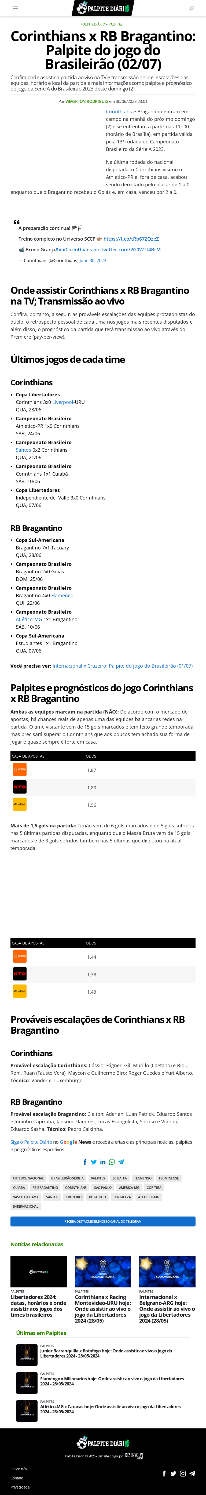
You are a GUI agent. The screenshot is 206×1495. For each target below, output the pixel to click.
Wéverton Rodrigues (86, 101)
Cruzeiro (73, 1197)
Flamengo (62, 595)
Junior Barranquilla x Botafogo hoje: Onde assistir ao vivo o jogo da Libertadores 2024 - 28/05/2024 (106, 1353)
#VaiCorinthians (73, 249)
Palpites (116, 24)
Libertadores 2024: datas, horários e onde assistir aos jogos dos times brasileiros (38, 1306)
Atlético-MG (29, 619)
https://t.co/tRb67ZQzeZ (131, 239)
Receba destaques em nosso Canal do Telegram (102, 1221)
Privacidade (20, 1487)
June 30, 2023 (93, 260)
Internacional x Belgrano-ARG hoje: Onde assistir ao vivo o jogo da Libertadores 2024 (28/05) (167, 1309)
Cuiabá (19, 1187)
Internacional (25, 1206)
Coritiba (154, 1187)
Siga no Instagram (182, 1473)
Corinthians (119, 111)
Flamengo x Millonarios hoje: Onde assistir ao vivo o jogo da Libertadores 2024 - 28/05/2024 (112, 1381)
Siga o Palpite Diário (31, 1142)
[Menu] (15, 8)
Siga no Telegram (192, 1473)
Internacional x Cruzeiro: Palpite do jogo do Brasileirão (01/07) (123, 666)
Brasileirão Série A (67, 1178)
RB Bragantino (45, 1187)
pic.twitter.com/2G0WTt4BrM (127, 249)
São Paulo (103, 1187)
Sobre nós (18, 1468)
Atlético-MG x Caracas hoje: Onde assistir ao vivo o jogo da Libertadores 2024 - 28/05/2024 (110, 1409)
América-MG (129, 1187)
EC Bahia (120, 1178)
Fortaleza (122, 1197)
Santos (23, 450)
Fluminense (169, 1178)
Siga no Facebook (164, 1473)
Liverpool (62, 402)
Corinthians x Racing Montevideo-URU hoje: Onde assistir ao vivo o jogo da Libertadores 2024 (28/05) (103, 1309)
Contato (16, 1477)
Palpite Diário (93, 24)
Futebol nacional (28, 1178)
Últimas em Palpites (41, 1333)
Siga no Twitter (173, 1473)
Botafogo (97, 1197)
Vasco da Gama (26, 1197)
